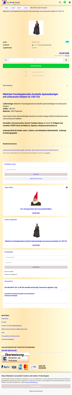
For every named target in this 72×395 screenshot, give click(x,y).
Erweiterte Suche (36, 178)
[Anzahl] (36, 60)
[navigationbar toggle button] (69, 2)
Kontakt (3, 322)
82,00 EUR (36, 213)
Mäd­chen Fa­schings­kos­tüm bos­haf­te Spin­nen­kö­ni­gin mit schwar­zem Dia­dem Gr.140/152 (36, 241)
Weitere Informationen (36, 391)
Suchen (36, 174)
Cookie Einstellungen (7, 339)
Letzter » (26, 8)
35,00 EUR (36, 245)
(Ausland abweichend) (46, 45)
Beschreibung (7, 85)
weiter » (19, 8)
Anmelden (47, 153)
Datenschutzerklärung (31, 382)
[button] (6, 60)
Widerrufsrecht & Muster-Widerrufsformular (14, 329)
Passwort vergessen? (10, 274)
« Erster (6, 8)
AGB (2, 332)
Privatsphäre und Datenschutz (10, 336)
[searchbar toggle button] (60, 2)
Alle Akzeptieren (36, 386)
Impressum (4, 318)
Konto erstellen (8, 271)
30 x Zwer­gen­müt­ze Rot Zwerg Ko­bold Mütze (36, 209)
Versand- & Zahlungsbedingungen (11, 325)
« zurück (12, 8)
